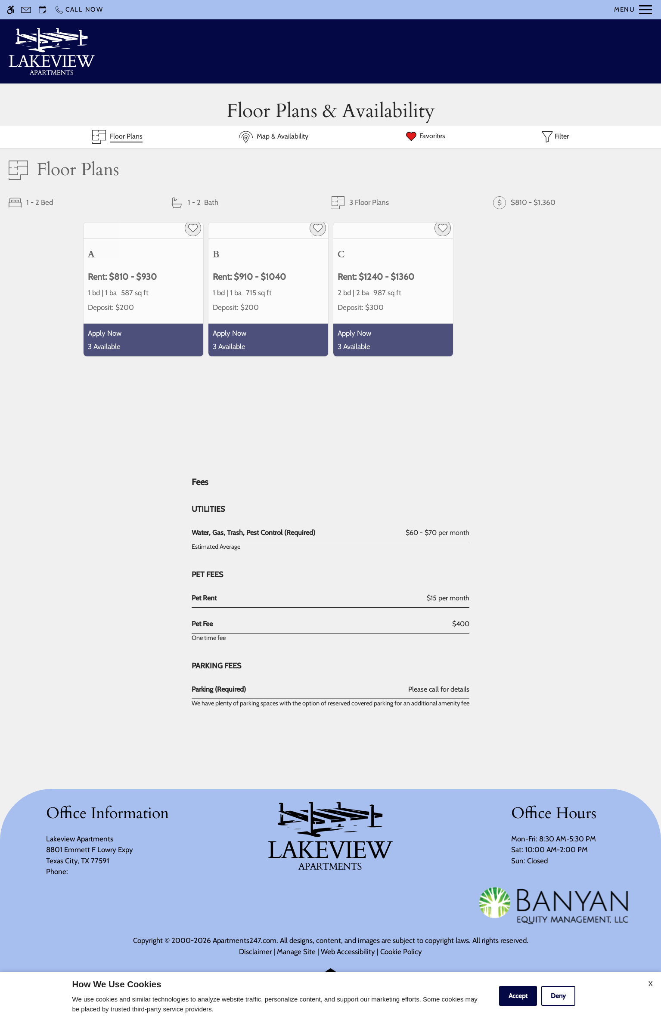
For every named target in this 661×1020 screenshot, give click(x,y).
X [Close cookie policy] (650, 984)
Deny (558, 996)
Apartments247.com (244, 940)
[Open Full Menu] (633, 9)
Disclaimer (255, 951)
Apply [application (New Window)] (379, 51)
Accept (518, 996)
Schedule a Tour (322, 51)
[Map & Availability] (274, 137)
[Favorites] (425, 137)
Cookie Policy (401, 951)
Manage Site (296, 951)
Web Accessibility (348, 951)
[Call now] (78, 9)
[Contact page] (26, 9)
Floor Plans (425, 51)
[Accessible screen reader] (10, 9)
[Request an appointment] (42, 9)
